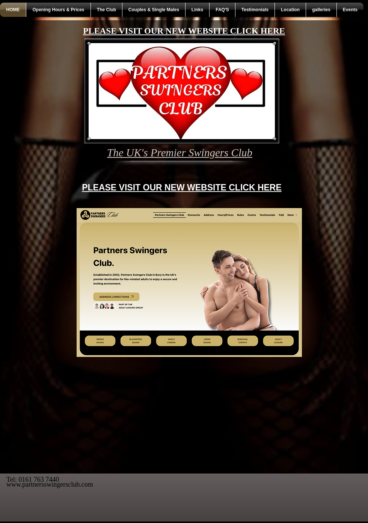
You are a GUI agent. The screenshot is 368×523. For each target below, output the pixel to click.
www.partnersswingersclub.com (49, 484)
